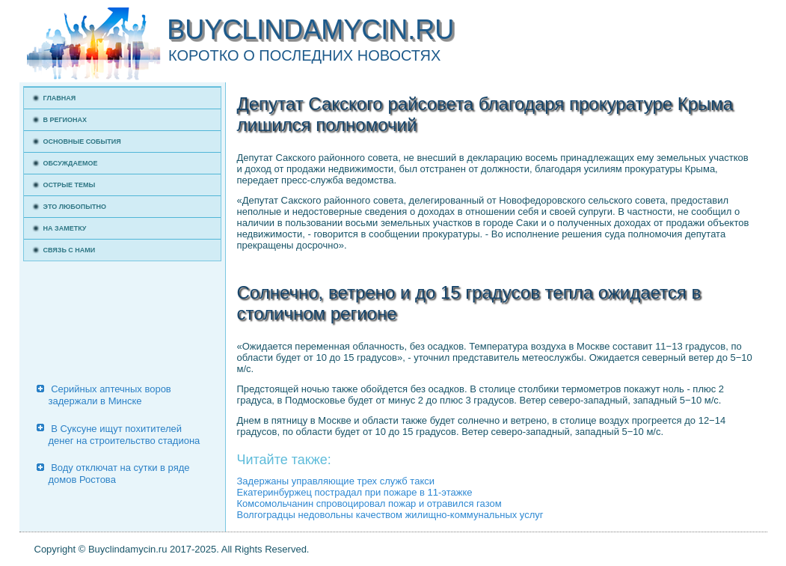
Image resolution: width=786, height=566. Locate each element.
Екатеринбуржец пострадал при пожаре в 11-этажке (355, 492)
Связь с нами (69, 250)
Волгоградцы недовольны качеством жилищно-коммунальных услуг (390, 514)
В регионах (65, 120)
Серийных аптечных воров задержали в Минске (110, 395)
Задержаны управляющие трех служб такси (336, 481)
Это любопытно (75, 206)
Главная (59, 98)
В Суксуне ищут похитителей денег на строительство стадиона (124, 434)
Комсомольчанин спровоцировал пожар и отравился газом (369, 503)
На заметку (65, 228)
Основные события (82, 141)
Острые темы (69, 185)
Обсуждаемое (70, 163)
